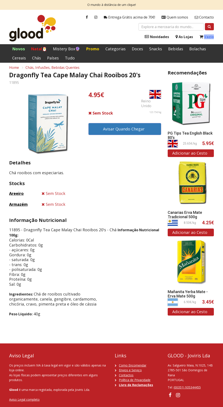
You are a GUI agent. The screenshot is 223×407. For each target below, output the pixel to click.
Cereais (19, 58)
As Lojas (184, 36)
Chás (36, 58)
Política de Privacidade (134, 380)
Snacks (155, 48)
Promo (92, 48)
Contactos (126, 375)
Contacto (204, 17)
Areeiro (16, 195)
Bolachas (197, 48)
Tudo (70, 58)
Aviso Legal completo (24, 399)
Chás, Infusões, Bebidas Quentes (52, 70)
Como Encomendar (132, 365)
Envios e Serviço (130, 370)
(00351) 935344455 (187, 387)
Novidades (157, 36)
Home (14, 70)
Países (53, 58)
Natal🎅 (39, 48)
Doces (137, 48)
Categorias (115, 48)
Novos (18, 48)
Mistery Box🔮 (66, 48)
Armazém (18, 206)
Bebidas (175, 48)
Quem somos (175, 17)
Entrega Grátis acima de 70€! (129, 17)
